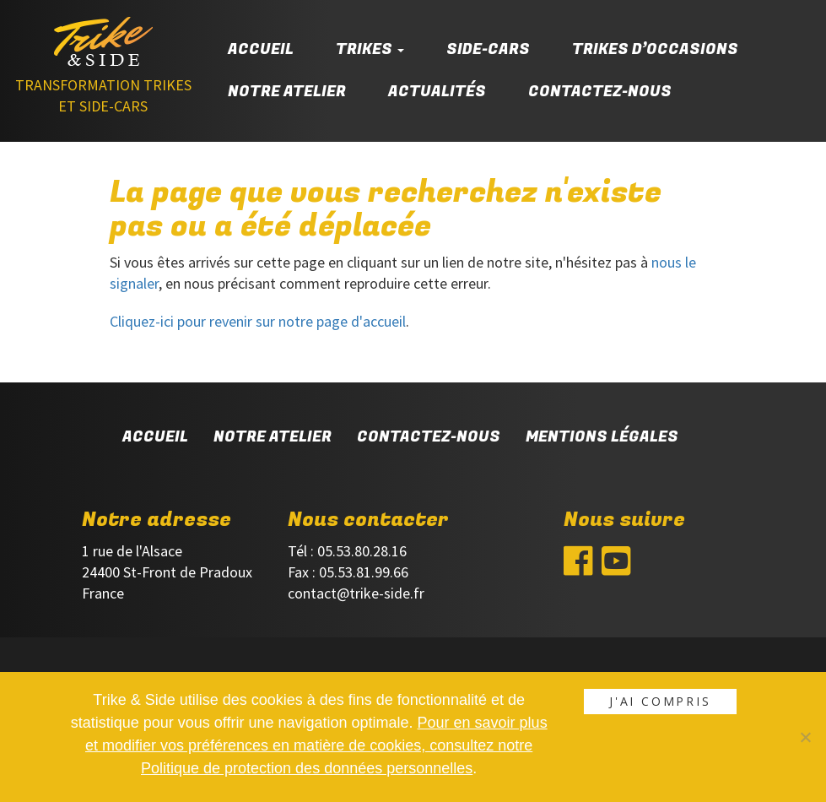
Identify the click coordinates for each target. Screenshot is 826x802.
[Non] (804, 737)
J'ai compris (660, 701)
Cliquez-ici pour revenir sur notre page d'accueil (258, 321)
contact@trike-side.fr (356, 593)
